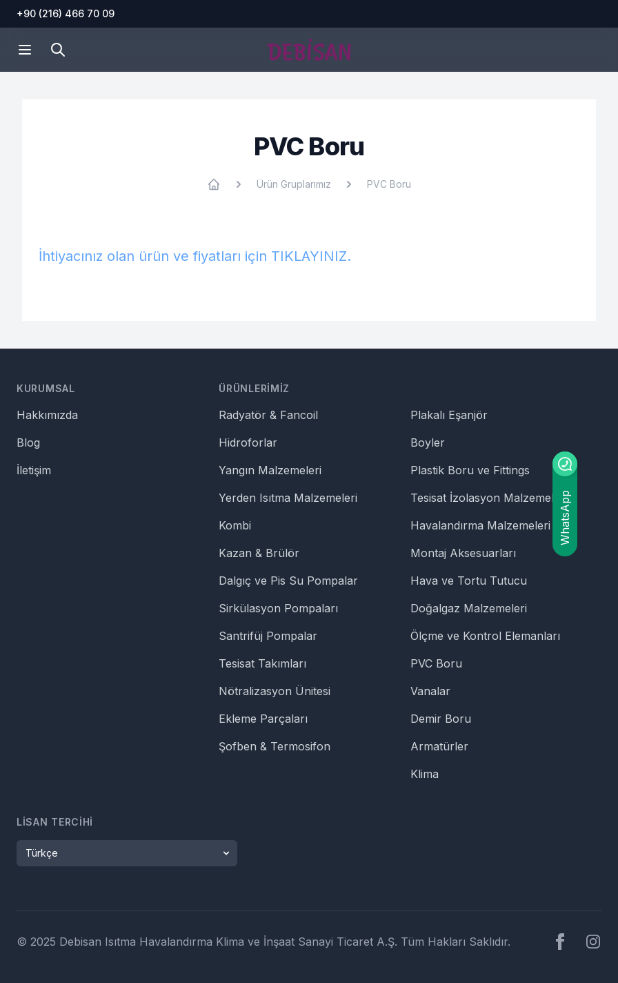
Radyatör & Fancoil (268, 415)
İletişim (34, 470)
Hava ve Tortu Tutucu (468, 580)
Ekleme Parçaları (263, 719)
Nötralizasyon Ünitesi (274, 691)
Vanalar (430, 691)
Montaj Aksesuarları (463, 553)
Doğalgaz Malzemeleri (468, 608)
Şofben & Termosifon (274, 746)
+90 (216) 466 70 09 (65, 13)
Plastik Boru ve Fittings (470, 470)
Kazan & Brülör (259, 553)
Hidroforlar (248, 442)
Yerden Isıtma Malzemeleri (288, 498)
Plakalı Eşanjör (449, 415)
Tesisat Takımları (262, 663)
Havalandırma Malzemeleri (480, 525)
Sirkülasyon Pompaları (278, 608)
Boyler (427, 442)
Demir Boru (440, 719)
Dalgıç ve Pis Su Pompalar (288, 580)
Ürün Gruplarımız (294, 184)
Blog (28, 442)
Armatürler (439, 746)
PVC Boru (389, 184)
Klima (424, 774)
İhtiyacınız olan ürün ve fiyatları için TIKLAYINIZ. (195, 256)
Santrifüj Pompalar (268, 636)
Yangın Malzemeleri (270, 470)
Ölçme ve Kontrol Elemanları (485, 636)
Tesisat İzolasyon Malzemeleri (488, 498)
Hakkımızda (47, 415)
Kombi (235, 525)
